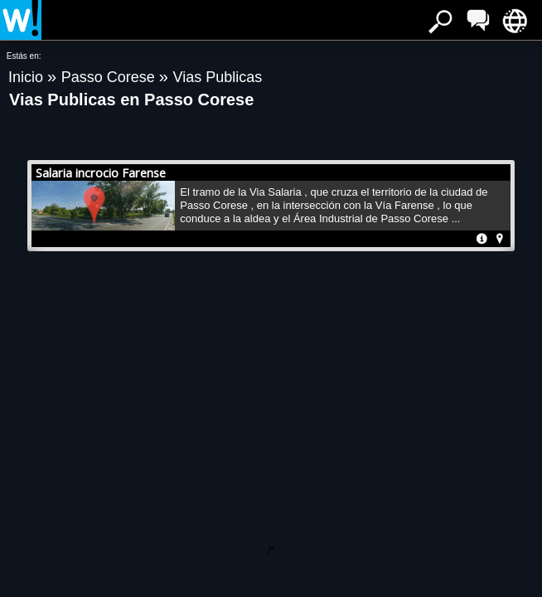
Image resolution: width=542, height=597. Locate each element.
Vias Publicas (217, 77)
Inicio (27, 77)
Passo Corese (110, 77)
